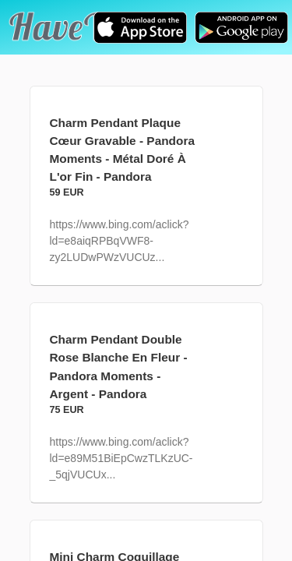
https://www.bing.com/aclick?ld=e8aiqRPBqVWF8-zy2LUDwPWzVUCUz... (119, 240)
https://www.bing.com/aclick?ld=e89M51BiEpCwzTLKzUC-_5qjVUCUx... (121, 458)
